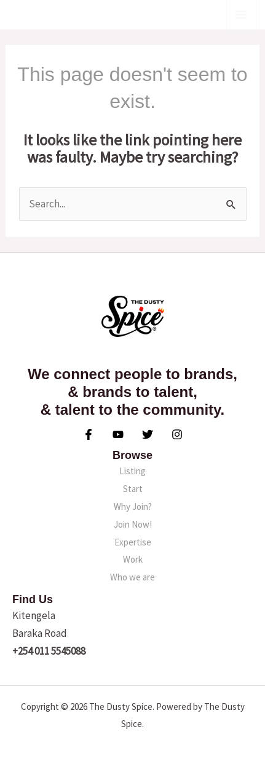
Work (133, 559)
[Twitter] (147, 434)
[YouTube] (118, 434)
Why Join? (133, 506)
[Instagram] (177, 434)
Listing (132, 471)
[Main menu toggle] (241, 14)
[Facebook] (88, 434)
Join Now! (133, 524)
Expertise (132, 542)
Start (133, 489)
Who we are (132, 577)
